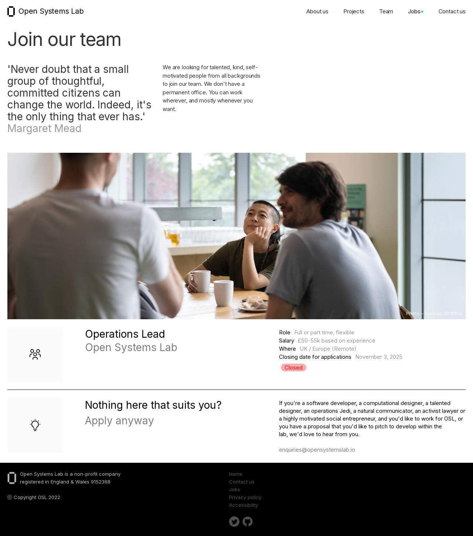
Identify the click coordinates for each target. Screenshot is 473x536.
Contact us (452, 11)
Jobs (415, 11)
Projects (353, 11)
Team (386, 11)
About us (317, 11)
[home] (44, 11)
